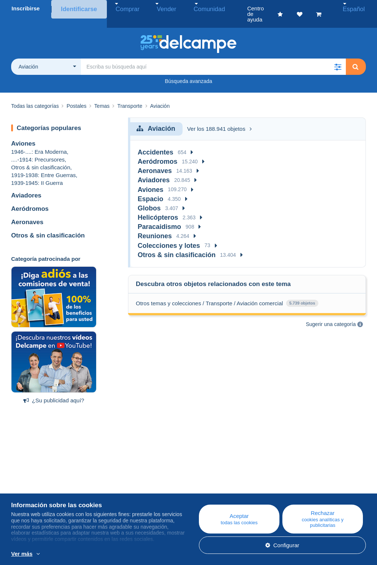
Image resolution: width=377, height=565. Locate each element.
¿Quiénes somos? (33, 480)
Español (358, 8)
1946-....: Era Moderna (39, 140)
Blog (114, 480)
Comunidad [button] (190, 8)
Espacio (150, 188)
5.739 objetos (302, 292)
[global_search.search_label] (213, 55)
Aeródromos (30, 197)
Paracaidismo (159, 215)
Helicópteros (158, 206)
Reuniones (155, 225)
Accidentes (155, 141)
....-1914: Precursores (38, 148)
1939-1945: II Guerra (37, 172)
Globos (149, 197)
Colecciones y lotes (169, 234)
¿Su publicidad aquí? (53, 389)
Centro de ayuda (218, 480)
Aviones (23, 132)
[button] (338, 55)
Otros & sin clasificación (40, 156)
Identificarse (77, 8)
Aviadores (26, 184)
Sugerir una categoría (331, 313)
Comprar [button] (121, 8)
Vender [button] (154, 8)
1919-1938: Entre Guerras (43, 164)
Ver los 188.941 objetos (219, 117)
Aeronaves (27, 211)
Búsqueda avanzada (188, 70)
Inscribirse (26, 8)
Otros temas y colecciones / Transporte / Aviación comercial (209, 292)
